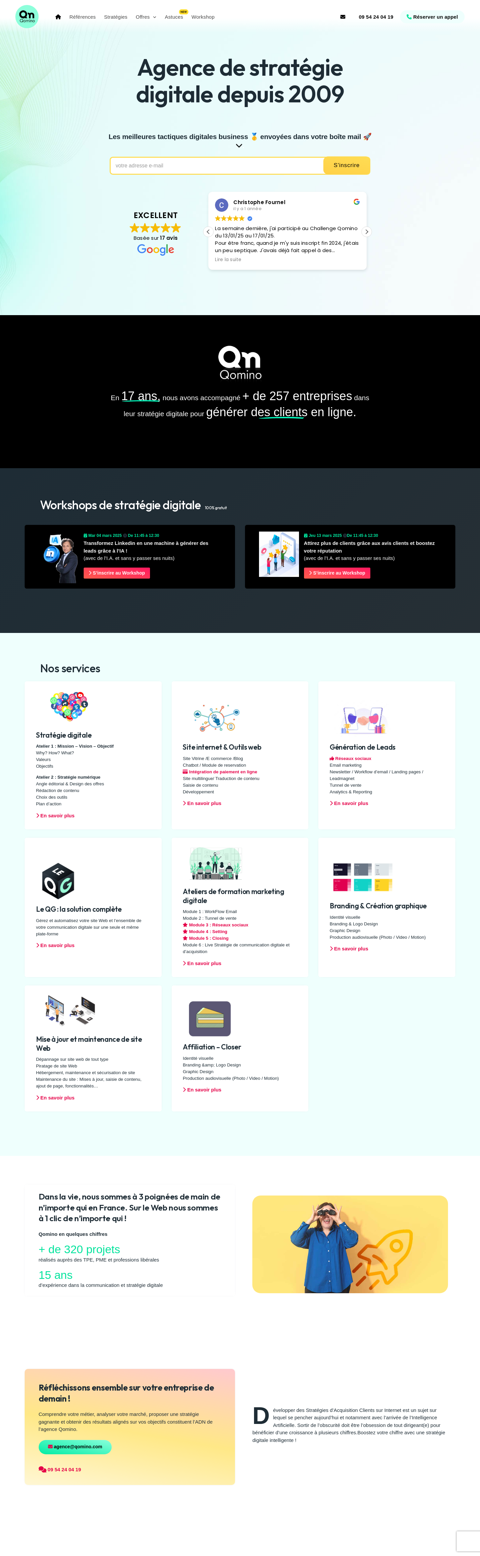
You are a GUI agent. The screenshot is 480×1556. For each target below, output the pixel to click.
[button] (367, 232)
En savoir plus (55, 816)
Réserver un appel (431, 17)
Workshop (204, 17)
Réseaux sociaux (350, 758)
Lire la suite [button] (228, 260)
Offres (144, 17)
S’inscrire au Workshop (117, 573)
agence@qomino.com (75, 1447)
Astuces (175, 17)
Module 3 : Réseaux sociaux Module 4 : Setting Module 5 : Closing (215, 932)
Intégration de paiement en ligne (220, 772)
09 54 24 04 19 (375, 17)
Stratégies (117, 17)
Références (84, 17)
